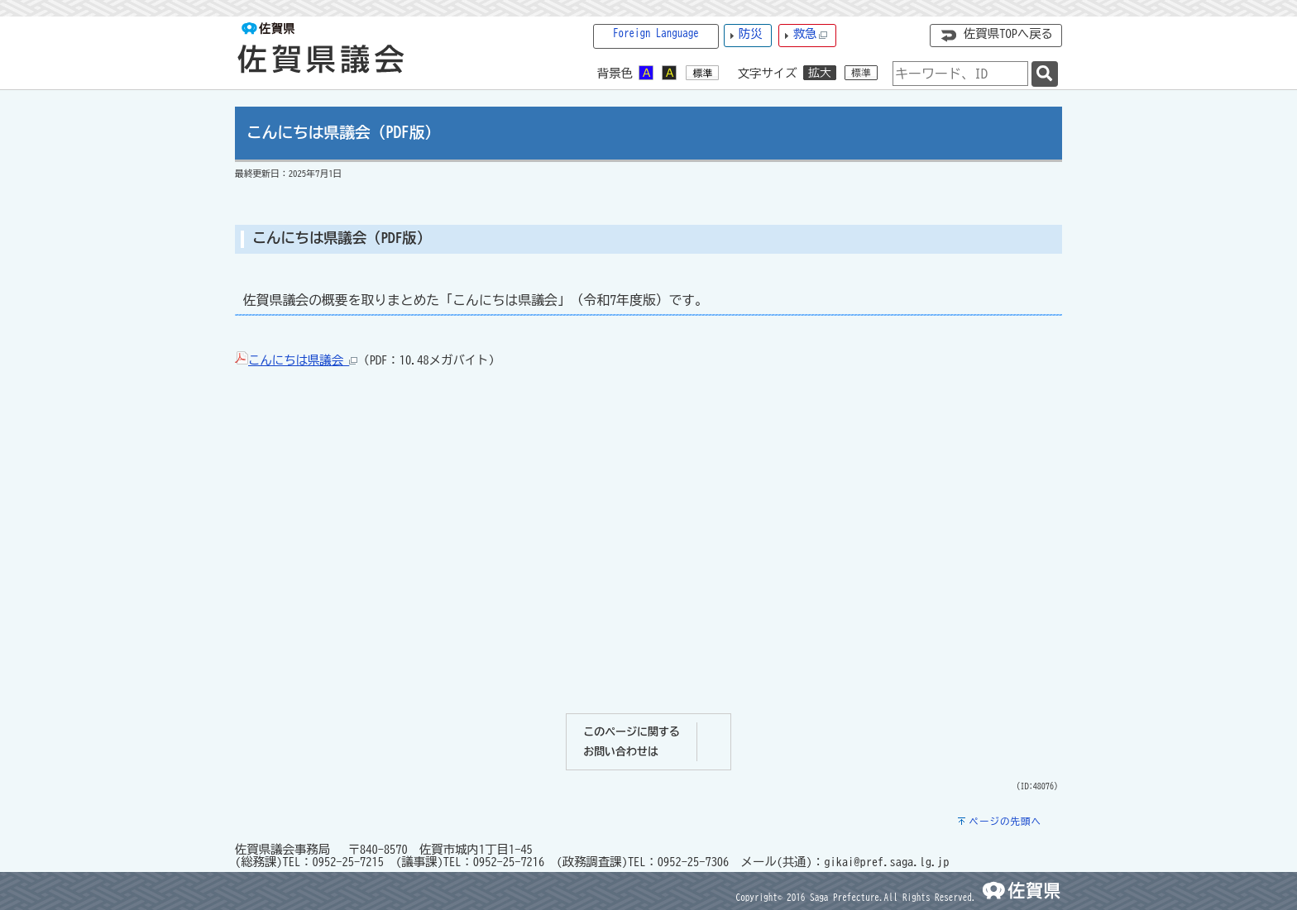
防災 (751, 33)
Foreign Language (656, 33)
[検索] (1044, 74)
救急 (810, 34)
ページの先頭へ (1005, 821)
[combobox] (960, 73)
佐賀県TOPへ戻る (1008, 33)
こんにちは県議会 (302, 360)
